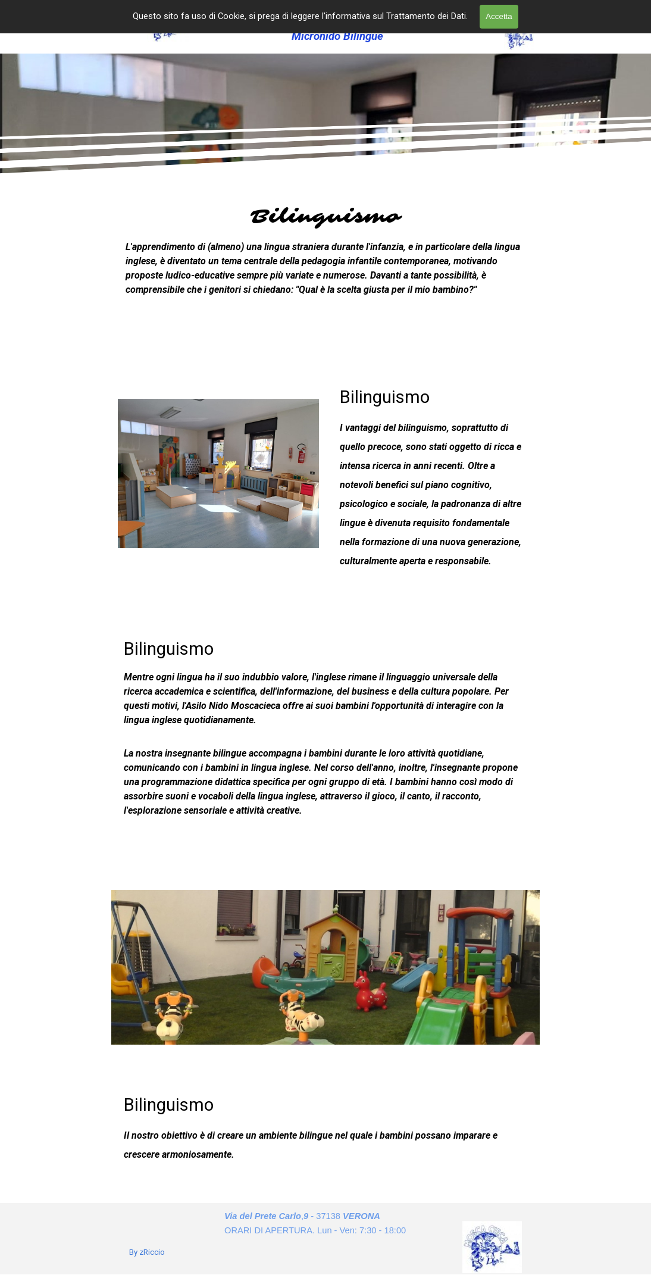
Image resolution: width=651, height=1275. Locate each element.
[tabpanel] (325, 271)
